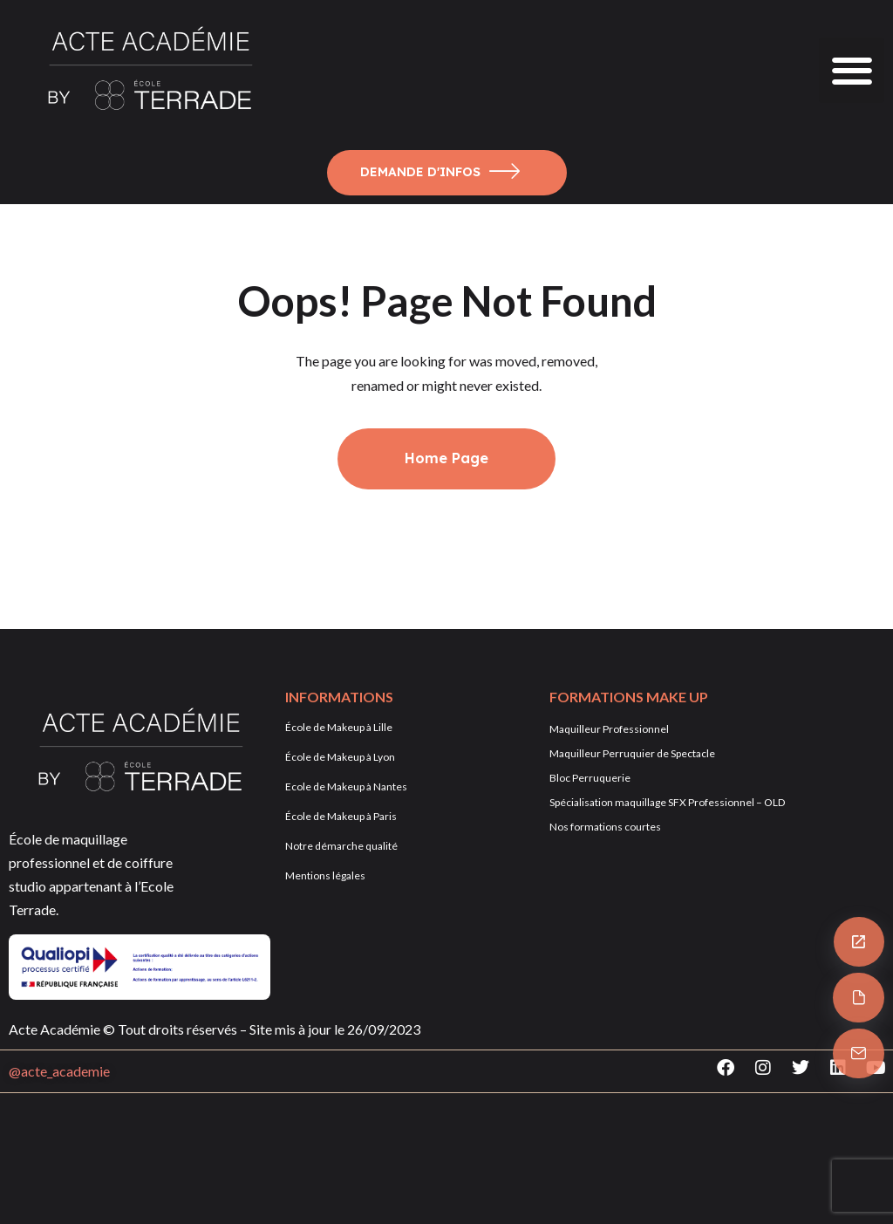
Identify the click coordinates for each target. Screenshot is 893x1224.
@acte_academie (59, 1071)
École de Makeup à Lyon (340, 756)
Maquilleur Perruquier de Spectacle (632, 753)
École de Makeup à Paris (341, 816)
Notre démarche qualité (341, 845)
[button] (851, 70)
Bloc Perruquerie (590, 777)
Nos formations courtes (605, 826)
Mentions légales (325, 875)
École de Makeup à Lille (338, 727)
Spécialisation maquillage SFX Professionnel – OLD (667, 802)
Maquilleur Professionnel (609, 728)
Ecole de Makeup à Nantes (346, 786)
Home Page (446, 458)
